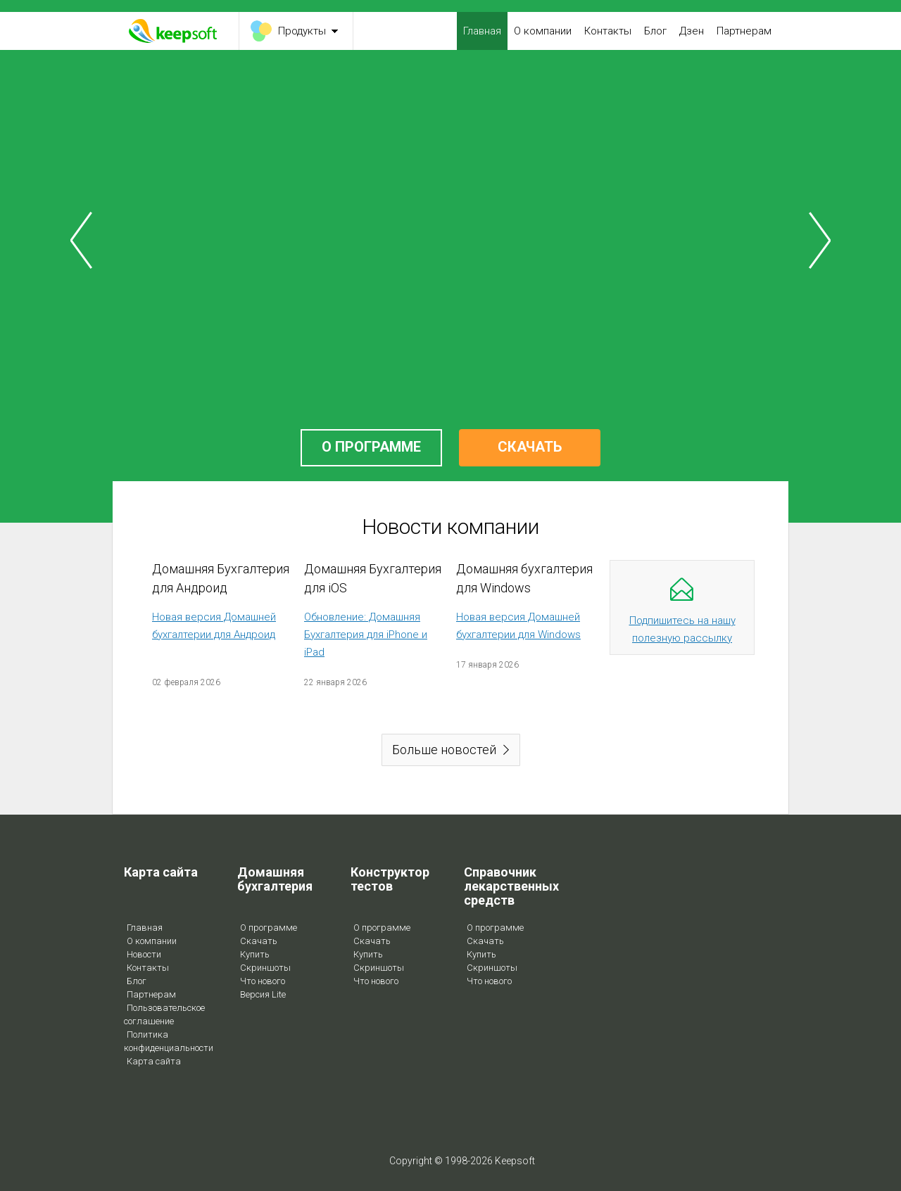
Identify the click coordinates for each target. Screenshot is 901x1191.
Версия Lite (263, 994)
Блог (655, 31)
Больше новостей (444, 749)
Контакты (607, 31)
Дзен (691, 31)
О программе (268, 927)
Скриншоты (265, 967)
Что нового (262, 981)
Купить (255, 954)
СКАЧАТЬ (530, 446)
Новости (144, 954)
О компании (543, 31)
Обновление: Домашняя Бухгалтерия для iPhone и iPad (365, 634)
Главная (482, 31)
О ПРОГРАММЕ (371, 446)
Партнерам (744, 31)
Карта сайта (154, 1061)
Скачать (258, 941)
